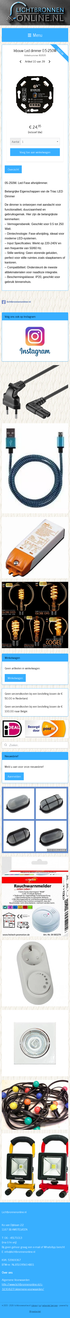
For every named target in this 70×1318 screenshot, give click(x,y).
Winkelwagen (15, 677)
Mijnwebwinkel (35, 1311)
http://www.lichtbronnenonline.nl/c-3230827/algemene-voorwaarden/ (23, 1286)
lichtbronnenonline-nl (16, 302)
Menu (35, 34)
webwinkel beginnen (50, 1305)
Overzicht (13, 169)
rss (40, 1305)
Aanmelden (14, 776)
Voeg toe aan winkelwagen (35, 152)
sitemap (35, 1305)
